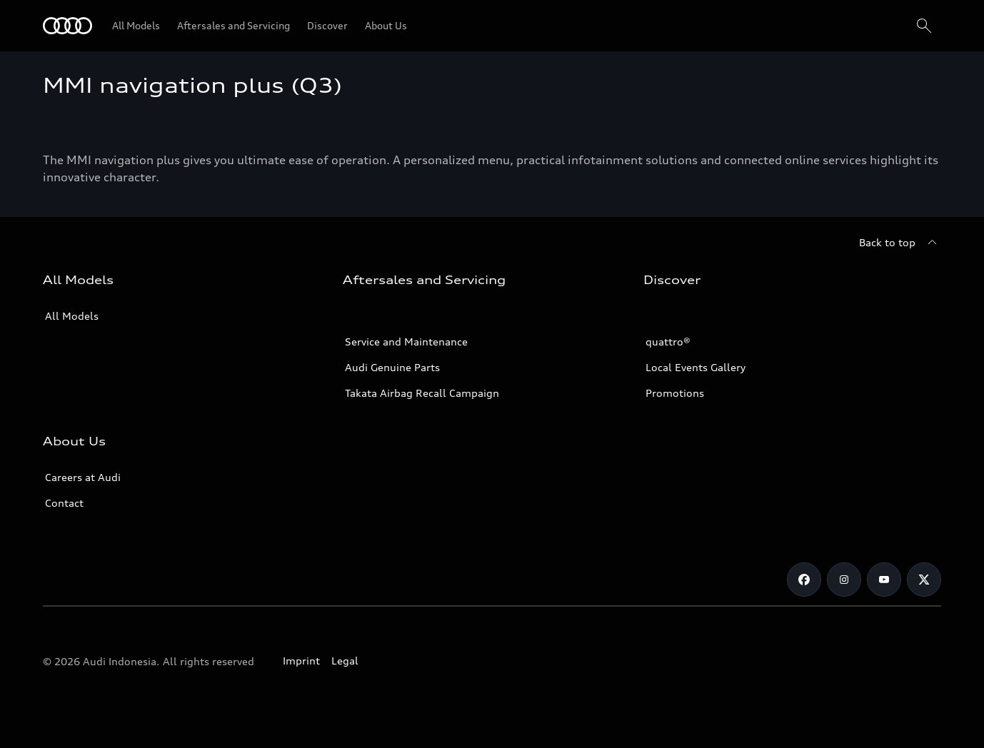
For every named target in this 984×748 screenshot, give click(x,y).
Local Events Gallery (695, 367)
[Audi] (67, 25)
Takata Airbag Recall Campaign (422, 393)
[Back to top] (900, 242)
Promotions (675, 393)
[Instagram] (844, 579)
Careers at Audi (83, 477)
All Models (72, 316)
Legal (344, 660)
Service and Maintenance (406, 341)
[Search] (924, 26)
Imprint (301, 660)
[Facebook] (804, 579)
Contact (64, 503)
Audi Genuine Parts (392, 367)
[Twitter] (924, 579)
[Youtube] (884, 579)
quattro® (668, 341)
